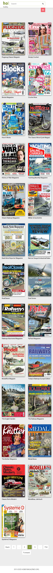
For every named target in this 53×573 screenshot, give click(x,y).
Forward (26, 553)
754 (45, 547)
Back (8, 547)
